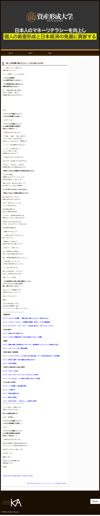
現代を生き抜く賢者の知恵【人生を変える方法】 (18, 477)
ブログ (30, 53)
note (49, 53)
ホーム (11, 53)
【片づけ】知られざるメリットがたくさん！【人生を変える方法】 (46, 484)
